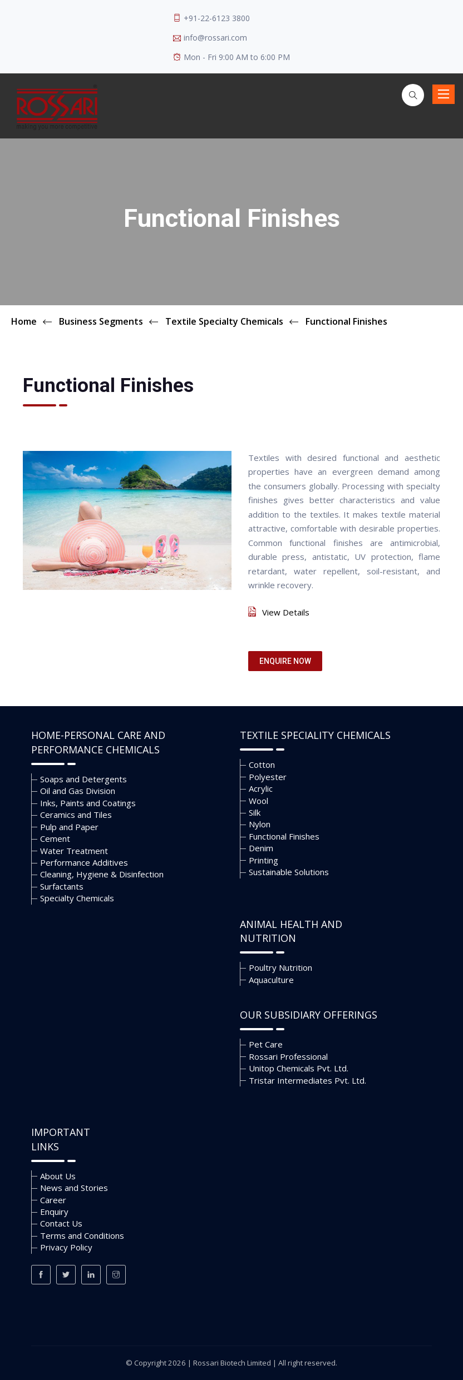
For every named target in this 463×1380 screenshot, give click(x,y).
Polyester (268, 776)
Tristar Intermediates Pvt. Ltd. (307, 1080)
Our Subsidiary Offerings (308, 1014)
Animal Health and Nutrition (291, 931)
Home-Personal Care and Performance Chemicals (98, 742)
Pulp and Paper (69, 826)
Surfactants (61, 886)
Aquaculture (271, 979)
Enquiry (54, 1211)
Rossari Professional (288, 1056)
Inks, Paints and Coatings (88, 802)
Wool (258, 800)
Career (53, 1199)
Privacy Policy (66, 1247)
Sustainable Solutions (289, 871)
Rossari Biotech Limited (232, 1363)
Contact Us (61, 1223)
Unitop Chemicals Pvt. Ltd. (298, 1068)
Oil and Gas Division (77, 790)
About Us (58, 1176)
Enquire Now (285, 661)
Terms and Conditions (82, 1235)
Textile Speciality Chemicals (315, 735)
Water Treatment (74, 850)
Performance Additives (84, 862)
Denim (261, 847)
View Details (285, 612)
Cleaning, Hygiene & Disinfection (102, 874)
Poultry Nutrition (280, 967)
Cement (55, 838)
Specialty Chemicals (77, 898)
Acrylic (261, 788)
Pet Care (266, 1044)
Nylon (259, 824)
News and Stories (74, 1187)
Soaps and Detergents (83, 779)
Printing (263, 860)
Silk (254, 812)
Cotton (262, 764)
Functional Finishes (284, 836)
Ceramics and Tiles (76, 814)
